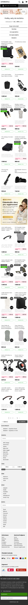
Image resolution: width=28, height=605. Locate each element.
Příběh (3, 540)
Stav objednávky (18, 544)
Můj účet (16, 539)
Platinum (5, 476)
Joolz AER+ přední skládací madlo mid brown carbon (6, 389)
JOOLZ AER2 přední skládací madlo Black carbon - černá (6, 229)
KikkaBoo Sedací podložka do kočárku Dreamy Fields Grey (20, 106)
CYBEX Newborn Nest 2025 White (6, 293)
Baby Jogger (6, 450)
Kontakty (4, 544)
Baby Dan (5, 448)
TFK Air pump (4, 170)
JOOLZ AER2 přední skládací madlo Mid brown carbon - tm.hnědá (20, 390)
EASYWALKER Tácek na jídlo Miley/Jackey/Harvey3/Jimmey (21, 171)
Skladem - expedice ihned (10, 428)
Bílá (4, 526)
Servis (15, 537)
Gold (4, 480)
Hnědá (5, 521)
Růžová (5, 515)
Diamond (5, 478)
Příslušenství (6, 495)
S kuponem (4, 63)
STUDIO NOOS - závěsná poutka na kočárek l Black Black (6, 106)
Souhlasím (4, 594)
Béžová (5, 511)
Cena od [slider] (3, 469)
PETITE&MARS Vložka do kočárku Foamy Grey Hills (20, 229)
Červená (5, 513)
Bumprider (6, 459)
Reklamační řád (5, 547)
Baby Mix (5, 452)
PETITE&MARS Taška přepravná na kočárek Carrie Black (7, 43)
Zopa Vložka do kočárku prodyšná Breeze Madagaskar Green (6, 328)
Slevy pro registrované (19, 547)
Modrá (4, 517)
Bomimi (5, 456)
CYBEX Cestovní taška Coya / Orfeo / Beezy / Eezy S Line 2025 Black (20, 295)
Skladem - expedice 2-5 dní (10, 430)
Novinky (14, 29)
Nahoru (5, 422)
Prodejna (4, 542)
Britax (4, 458)
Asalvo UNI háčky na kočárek (6, 356)
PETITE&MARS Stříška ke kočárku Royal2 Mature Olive (20, 261)
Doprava (4, 539)
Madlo (4, 490)
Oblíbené (16, 540)
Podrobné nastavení (7, 598)
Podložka (5, 491)
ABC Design (6, 442)
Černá (4, 522)
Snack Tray (6, 497)
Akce (3, 537)
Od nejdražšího (14, 32)
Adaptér (5, 488)
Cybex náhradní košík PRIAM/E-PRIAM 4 (6, 260)
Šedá (4, 524)
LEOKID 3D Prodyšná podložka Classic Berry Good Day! (20, 138)
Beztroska (5, 454)
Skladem (14, 38)
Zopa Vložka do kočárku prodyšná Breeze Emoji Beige (20, 327)
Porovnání (16, 542)
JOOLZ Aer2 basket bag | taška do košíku (6, 75)
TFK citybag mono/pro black (7, 137)
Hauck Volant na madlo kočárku (19, 356)
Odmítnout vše (14, 602)
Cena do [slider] (23, 469)
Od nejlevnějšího (14, 35)
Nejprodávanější (14, 26)
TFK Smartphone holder (19, 75)
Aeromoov (6, 444)
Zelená (5, 519)
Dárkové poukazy (18, 545)
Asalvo (5, 446)
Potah (4, 493)
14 (17, 418)
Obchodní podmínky (7, 545)
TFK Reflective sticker (20, 42)
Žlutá (4, 509)
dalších (22, 422)
